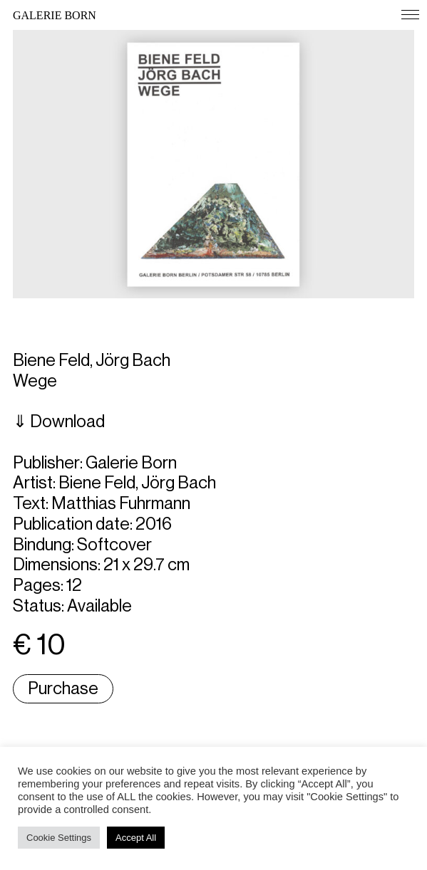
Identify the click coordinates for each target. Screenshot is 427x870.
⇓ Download (59, 421)
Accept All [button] (135, 837)
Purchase (63, 688)
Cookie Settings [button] (58, 837)
